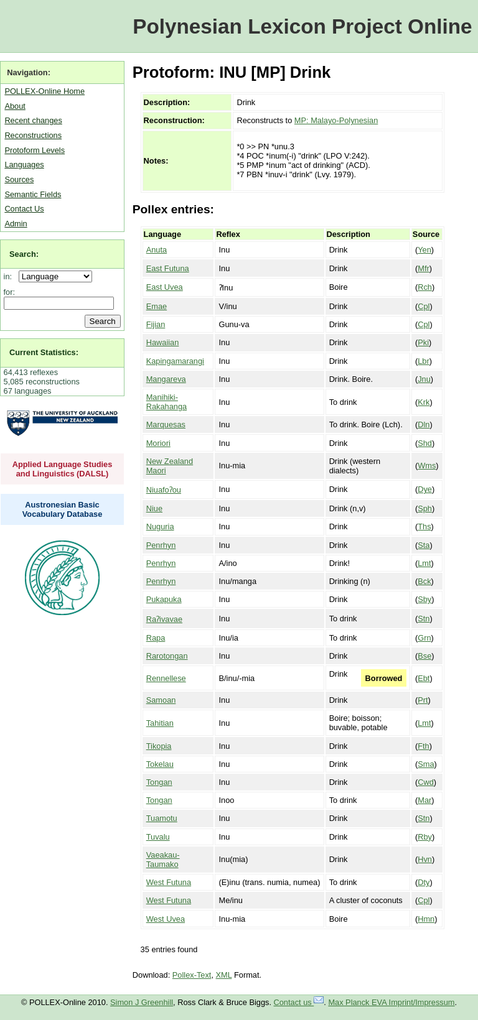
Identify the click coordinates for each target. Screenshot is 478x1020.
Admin (15, 223)
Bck (424, 581)
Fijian (156, 324)
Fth (423, 746)
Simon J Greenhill (141, 1002)
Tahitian (160, 723)
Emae (156, 306)
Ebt (423, 678)
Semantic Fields (32, 194)
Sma (426, 764)
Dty (423, 882)
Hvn (425, 859)
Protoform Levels (34, 150)
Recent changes (33, 120)
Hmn (426, 919)
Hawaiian (162, 342)
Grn (424, 637)
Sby (424, 599)
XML (224, 975)
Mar (424, 800)
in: (10, 276)
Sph (425, 508)
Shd (425, 443)
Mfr (423, 268)
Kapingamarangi (175, 361)
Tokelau (160, 764)
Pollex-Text (192, 975)
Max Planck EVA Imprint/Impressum (391, 1002)
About (14, 106)
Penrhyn (161, 545)
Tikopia (159, 746)
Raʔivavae (164, 619)
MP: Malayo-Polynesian (336, 120)
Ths (424, 526)
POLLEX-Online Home (44, 91)
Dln (423, 424)
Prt (423, 700)
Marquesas (165, 424)
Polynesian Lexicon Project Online (302, 26)
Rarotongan (167, 656)
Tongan (159, 782)
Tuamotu (161, 818)
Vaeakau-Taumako (163, 859)
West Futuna (168, 882)
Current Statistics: (43, 352)
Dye (425, 489)
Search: (24, 254)
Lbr (423, 361)
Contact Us (24, 208)
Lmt (424, 563)
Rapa (156, 637)
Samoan (161, 700)
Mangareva (166, 379)
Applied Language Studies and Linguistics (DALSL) (62, 469)
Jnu (424, 379)
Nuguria (160, 526)
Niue (154, 508)
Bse (424, 656)
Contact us (299, 1002)
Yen (424, 249)
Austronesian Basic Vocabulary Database (62, 509)
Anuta (156, 249)
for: (10, 292)
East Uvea (164, 287)
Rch (425, 287)
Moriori (158, 443)
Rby (425, 837)
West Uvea (165, 919)
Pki (423, 342)
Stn (423, 618)
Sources (19, 179)
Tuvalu (158, 837)
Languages (24, 164)
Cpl (423, 306)
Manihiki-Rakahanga (166, 401)
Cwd (426, 782)
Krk (423, 402)
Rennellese (166, 678)
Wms (427, 465)
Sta (423, 545)
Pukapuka (164, 599)
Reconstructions (33, 135)
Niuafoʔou (163, 489)
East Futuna (167, 268)
